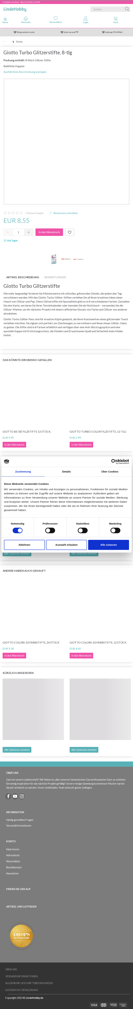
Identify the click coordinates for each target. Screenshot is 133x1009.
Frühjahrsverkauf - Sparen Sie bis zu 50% (21, 2)
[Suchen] (127, 9)
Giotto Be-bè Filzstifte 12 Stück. (27, 431)
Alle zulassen (108, 544)
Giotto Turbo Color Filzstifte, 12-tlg (98, 431)
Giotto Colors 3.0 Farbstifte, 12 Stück (98, 642)
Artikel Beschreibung (22, 277)
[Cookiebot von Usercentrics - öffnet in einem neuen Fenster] (114, 461)
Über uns (11, 969)
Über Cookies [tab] (109, 471)
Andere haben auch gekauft (24, 570)
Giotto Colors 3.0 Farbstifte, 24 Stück (31, 642)
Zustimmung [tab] (23, 471)
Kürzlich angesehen (18, 672)
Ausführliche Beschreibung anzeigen (24, 71)
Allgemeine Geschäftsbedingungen (29, 983)
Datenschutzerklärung (21, 990)
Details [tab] (66, 471)
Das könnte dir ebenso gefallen (27, 359)
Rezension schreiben (65, 213)
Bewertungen (35, 213)
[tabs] (115, 20)
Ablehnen (24, 544)
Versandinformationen (18, 825)
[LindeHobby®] (15, 8)
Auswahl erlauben (66, 544)
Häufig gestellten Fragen (19, 819)
